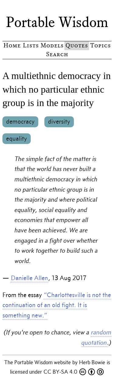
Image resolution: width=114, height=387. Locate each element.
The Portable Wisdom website (38, 362)
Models (52, 45)
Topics (100, 45)
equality (16, 138)
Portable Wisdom (57, 22)
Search (57, 54)
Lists (31, 45)
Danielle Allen (29, 278)
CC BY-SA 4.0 (73, 371)
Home (12, 45)
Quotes (76, 45)
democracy (20, 121)
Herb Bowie (92, 362)
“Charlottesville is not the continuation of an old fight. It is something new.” (56, 305)
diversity (59, 121)
